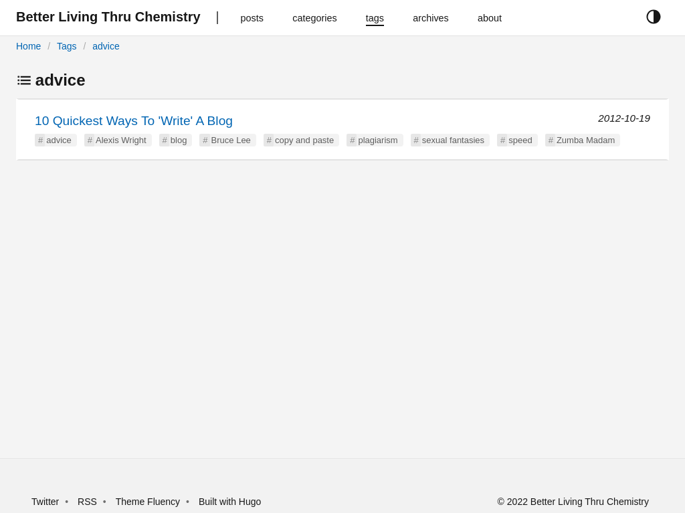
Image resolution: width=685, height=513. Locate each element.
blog (179, 140)
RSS (87, 501)
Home (28, 46)
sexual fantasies (453, 140)
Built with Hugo (230, 501)
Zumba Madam (586, 140)
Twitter (45, 501)
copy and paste (304, 140)
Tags (67, 46)
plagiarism (377, 140)
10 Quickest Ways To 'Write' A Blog (134, 121)
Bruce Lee (231, 140)
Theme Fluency (149, 501)
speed (520, 140)
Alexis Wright (121, 140)
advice (105, 46)
